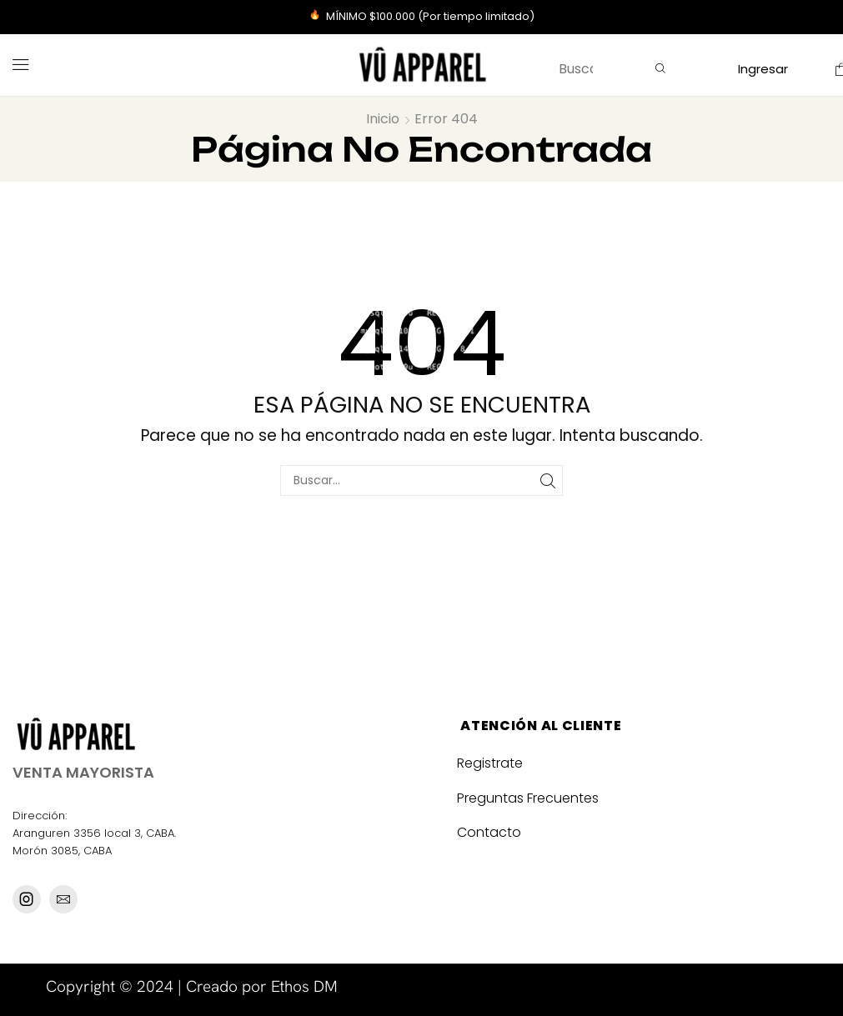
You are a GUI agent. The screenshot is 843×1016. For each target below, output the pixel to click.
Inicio (382, 118)
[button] (21, 65)
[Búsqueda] (660, 69)
